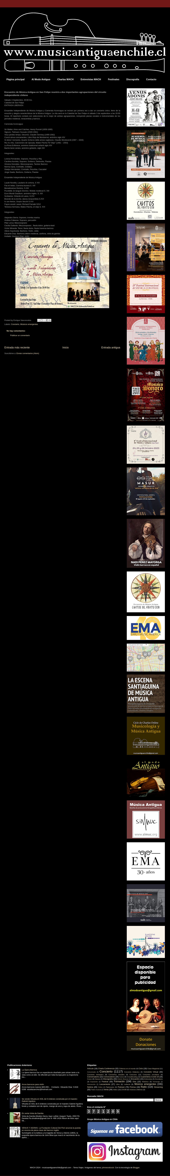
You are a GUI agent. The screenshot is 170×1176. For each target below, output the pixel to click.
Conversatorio (93, 1077)
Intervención (91, 1084)
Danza (97, 1079)
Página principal (15, 79)
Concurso (133, 1074)
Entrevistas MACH (91, 79)
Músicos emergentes (29, 324)
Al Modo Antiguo (41, 79)
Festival (105, 1081)
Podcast (121, 1087)
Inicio (65, 347)
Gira (134, 1081)
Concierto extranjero (95, 1074)
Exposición (94, 1082)
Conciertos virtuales (116, 1074)
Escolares (159, 1079)
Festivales (113, 79)
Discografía (132, 79)
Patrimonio (110, 1087)
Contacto (151, 79)
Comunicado (91, 1072)
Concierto (15, 324)
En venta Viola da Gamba (32, 1113)
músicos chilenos (136, 1089)
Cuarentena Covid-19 (150, 1077)
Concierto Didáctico (132, 1072)
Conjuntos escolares (151, 1074)
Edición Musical (122, 1079)
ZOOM (123, 1089)
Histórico (145, 1082)
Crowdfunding (132, 1077)
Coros (121, 1077)
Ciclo (141, 1068)
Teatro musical (96, 1089)
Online (100, 1087)
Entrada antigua (110, 347)
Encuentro (135, 1079)
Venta (106, 1089)
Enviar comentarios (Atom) (27, 353)
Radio (144, 1087)
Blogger (136, 1167)
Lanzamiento (104, 1084)
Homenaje (156, 1082)
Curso (89, 1079)
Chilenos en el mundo (127, 1068)
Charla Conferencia (106, 1068)
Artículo (90, 1068)
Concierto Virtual (151, 1072)
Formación (119, 1081)
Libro (118, 1084)
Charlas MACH (65, 79)
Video (115, 1089)
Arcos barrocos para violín (33, 1084)
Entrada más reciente (17, 347)
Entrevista (148, 1079)
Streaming (158, 1087)
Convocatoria (109, 1077)
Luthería (127, 1084)
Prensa (133, 1087)
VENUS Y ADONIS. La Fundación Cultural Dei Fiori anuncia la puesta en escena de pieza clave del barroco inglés (51, 1129)
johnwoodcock (108, 1167)
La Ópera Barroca (29, 1070)
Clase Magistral (153, 1068)
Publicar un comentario (20, 335)
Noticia (90, 1087)
